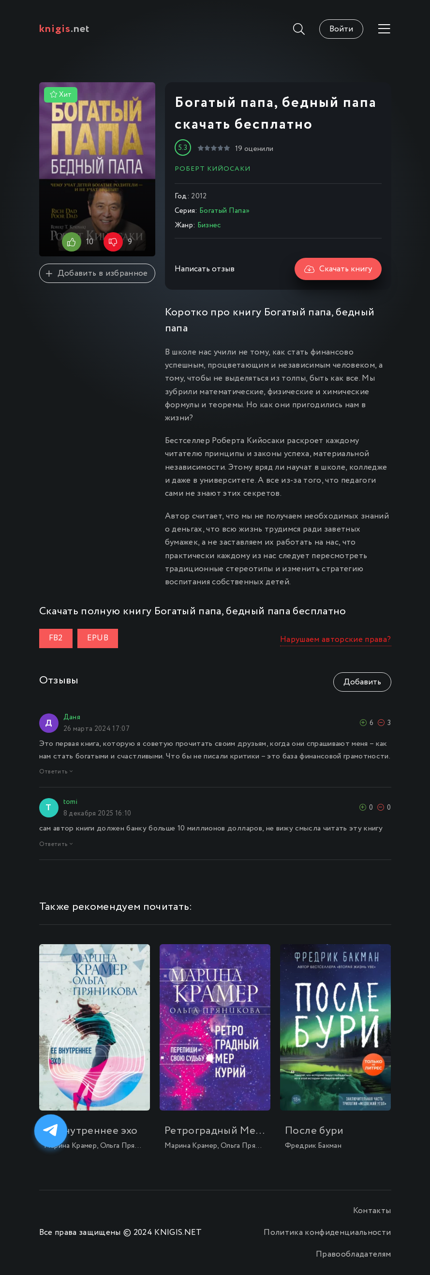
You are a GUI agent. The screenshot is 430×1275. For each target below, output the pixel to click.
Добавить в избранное (97, 273)
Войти (341, 29)
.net (64, 29)
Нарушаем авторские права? (335, 640)
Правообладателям (353, 1254)
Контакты (372, 1211)
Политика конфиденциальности (327, 1233)
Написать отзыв (205, 269)
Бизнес (209, 225)
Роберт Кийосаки (213, 169)
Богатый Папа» (224, 211)
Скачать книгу (338, 269)
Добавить (362, 682)
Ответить (56, 772)
